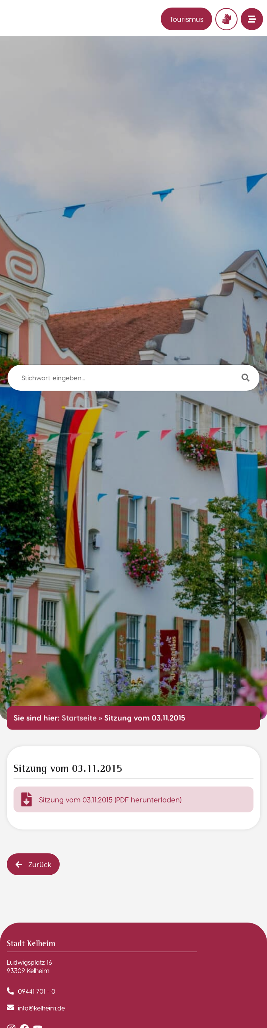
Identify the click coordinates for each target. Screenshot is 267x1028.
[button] (33, 864)
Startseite (79, 717)
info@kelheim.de (41, 1008)
